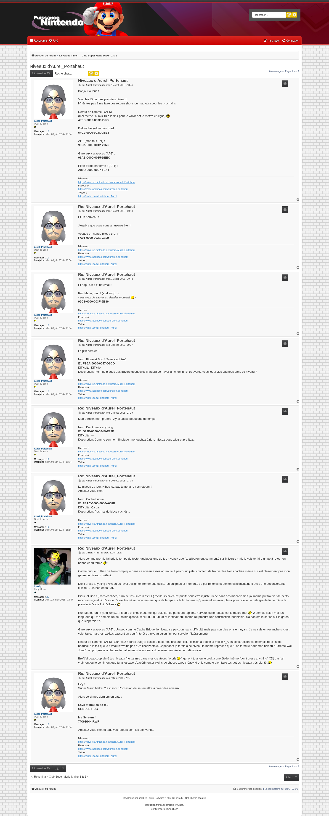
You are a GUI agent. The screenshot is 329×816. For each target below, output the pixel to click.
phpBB (141, 798)
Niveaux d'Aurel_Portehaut (57, 66)
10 (47, 131)
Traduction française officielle (159, 805)
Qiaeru (180, 805)
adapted (202, 798)
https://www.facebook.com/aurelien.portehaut (103, 189)
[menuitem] (53, 41)
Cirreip (37, 586)
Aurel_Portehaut (43, 121)
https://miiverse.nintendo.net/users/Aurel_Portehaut (106, 182)
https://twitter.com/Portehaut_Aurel (97, 196)
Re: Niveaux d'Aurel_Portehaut (106, 207)
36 (47, 597)
